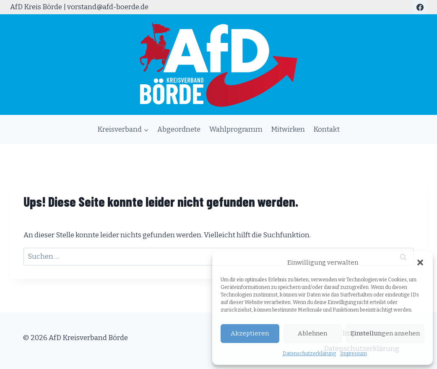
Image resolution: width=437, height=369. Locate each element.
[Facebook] (420, 7)
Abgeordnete (178, 129)
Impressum (353, 353)
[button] (420, 262)
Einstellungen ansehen (385, 333)
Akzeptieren (250, 333)
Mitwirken (288, 129)
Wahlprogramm (236, 129)
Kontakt (326, 129)
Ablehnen (312, 333)
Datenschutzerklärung (309, 353)
